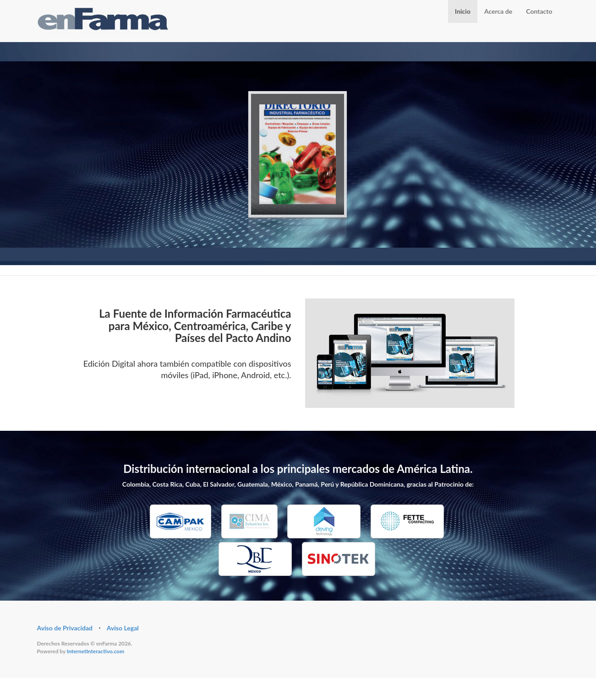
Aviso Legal (123, 628)
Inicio (462, 11)
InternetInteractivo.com (95, 651)
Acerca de (498, 11)
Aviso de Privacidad (65, 628)
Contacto (539, 11)
